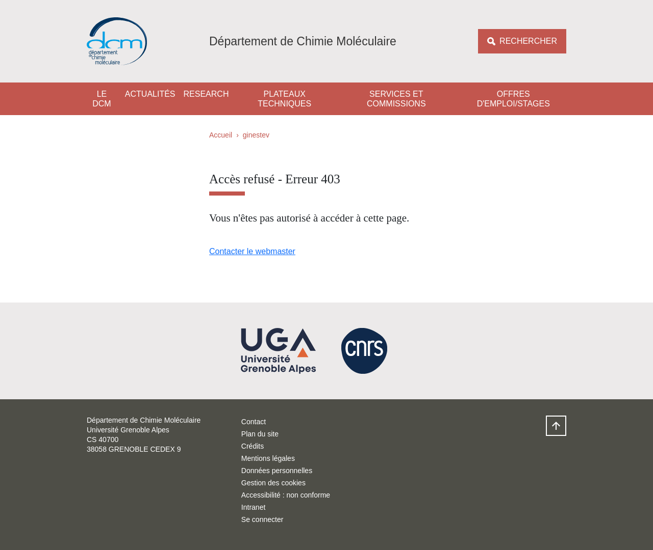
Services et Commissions (396, 99)
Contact (253, 422)
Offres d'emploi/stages (513, 99)
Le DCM (101, 99)
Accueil (220, 135)
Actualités (150, 94)
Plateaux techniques (284, 99)
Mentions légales (268, 458)
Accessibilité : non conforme (285, 495)
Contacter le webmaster (252, 251)
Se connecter (262, 519)
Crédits (252, 446)
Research (206, 94)
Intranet (253, 507)
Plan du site (260, 434)
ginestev (256, 135)
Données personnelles (276, 470)
